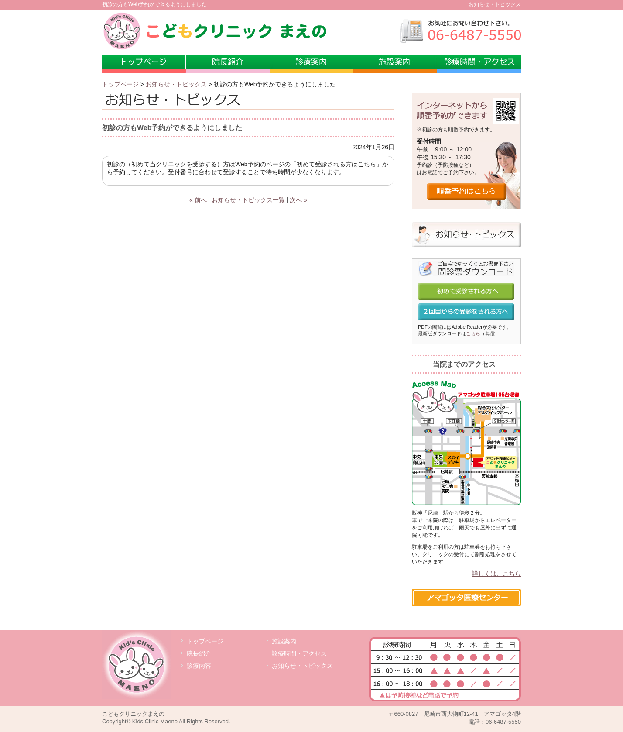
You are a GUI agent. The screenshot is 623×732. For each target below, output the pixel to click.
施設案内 (395, 64)
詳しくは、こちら (496, 573)
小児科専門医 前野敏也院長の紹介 (228, 64)
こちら (473, 333)
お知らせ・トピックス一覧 (248, 199)
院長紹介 (199, 653)
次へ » (298, 199)
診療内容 (199, 665)
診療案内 (311, 64)
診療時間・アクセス (479, 64)
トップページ (144, 64)
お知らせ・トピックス (176, 84)
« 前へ (198, 199)
